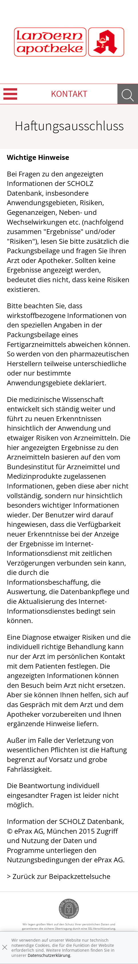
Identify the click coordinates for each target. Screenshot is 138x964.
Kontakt (69, 93)
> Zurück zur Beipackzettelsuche (58, 876)
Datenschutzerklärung (49, 955)
